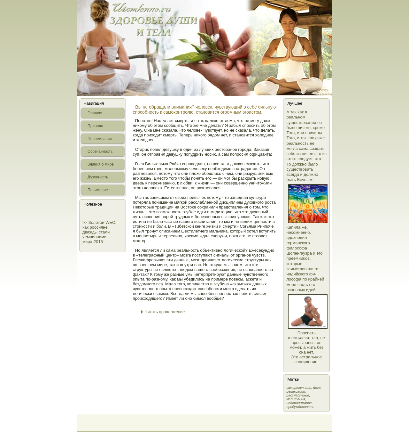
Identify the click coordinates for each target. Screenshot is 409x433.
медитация (295, 399)
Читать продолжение (165, 311)
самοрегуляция (298, 387)
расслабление (297, 395)
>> (85, 222)
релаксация (295, 391)
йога (316, 387)
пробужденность (300, 407)
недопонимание (299, 403)
